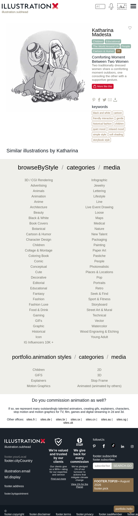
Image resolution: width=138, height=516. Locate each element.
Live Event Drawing (99, 207)
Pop (99, 277)
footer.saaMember (110, 514)
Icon (39, 337)
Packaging (99, 239)
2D (99, 370)
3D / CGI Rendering (38, 180)
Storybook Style (101, 139)
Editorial (38, 283)
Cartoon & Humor (103, 51)
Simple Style (99, 134)
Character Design (38, 239)
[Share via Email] (110, 100)
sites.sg (121, 419)
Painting (99, 245)
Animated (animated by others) (99, 386)
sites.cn (91, 419)
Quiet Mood (99, 129)
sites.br (60, 419)
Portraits (99, 283)
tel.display (12, 477)
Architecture (38, 207)
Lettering (99, 191)
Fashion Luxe (38, 304)
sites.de (45, 419)
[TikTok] (113, 446)
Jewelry (99, 185)
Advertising (39, 185)
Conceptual (38, 266)
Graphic (38, 326)
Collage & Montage (38, 250)
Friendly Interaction (103, 118)
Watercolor (99, 326)
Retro (99, 288)
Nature (99, 229)
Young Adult (99, 337)
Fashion (38, 299)
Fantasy (38, 294)
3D (99, 375)
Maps (99, 218)
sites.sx (75, 419)
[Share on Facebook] (99, 100)
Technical (99, 315)
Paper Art (99, 250)
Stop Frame (99, 380)
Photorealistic (99, 266)
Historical (38, 331)
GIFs (38, 321)
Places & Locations (99, 272)
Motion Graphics (38, 386)
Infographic (99, 180)
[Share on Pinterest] (94, 100)
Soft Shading (116, 134)
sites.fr (30, 419)
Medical (99, 223)
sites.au (106, 419)
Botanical (38, 229)
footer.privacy (84, 514)
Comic (38, 261)
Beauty (39, 212)
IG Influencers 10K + (39, 342)
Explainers (38, 380)
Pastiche (99, 256)
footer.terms (63, 514)
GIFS (38, 375)
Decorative (38, 277)
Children (98, 41)
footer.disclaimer (39, 514)
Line (99, 202)
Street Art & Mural (99, 310)
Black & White (39, 218)
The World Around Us (106, 46)
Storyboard (99, 304)
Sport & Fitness (99, 299)
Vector (99, 321)
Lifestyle (99, 196)
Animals (38, 191)
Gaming (38, 315)
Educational (113, 41)
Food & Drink (38, 310)
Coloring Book (38, 256)
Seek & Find (99, 294)
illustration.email (17, 471)
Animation (38, 196)
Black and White (101, 112)
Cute (38, 272)
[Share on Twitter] (104, 100)
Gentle (120, 118)
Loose (99, 212)
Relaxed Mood (116, 129)
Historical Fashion (102, 123)
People (126, 46)
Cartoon (118, 112)
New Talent (99, 234)
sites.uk (68, 422)
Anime (38, 202)
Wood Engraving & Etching (99, 331)
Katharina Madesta (102, 32)
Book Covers (38, 223)
